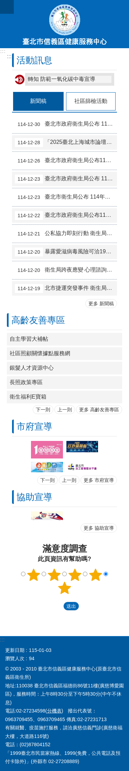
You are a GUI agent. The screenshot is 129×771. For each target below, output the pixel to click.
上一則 (64, 409)
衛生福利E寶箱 (28, 397)
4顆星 (95, 574)
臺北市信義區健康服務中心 (64, 24)
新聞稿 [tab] (38, 101)
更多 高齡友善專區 (99, 409)
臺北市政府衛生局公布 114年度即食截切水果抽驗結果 (66, 124)
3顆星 (74, 574)
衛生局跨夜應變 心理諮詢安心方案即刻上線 (66, 270)
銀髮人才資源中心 (32, 368)
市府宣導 (34, 426)
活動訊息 (34, 60)
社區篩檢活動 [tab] (90, 101)
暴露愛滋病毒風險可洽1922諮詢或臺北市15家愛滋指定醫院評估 (66, 251)
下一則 (43, 409)
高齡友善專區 (38, 320)
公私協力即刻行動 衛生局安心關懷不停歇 (66, 233)
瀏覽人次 (14, 658)
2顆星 (54, 574)
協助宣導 (34, 497)
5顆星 (64, 587)
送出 (56, 606)
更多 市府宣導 (99, 480)
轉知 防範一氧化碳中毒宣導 (61, 79)
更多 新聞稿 (101, 303)
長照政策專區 (26, 382)
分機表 (54, 711)
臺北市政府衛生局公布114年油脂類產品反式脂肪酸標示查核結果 (66, 215)
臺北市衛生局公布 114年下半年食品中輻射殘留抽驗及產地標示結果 (66, 197)
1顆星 (33, 574)
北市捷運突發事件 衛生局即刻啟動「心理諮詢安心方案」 (66, 288)
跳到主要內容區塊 (3, 3)
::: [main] (9, 56)
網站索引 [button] (7, 7)
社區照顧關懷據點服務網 (40, 353)
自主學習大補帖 (29, 339)
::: (3, 51)
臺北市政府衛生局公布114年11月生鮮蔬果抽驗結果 (66, 160)
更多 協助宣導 (99, 528)
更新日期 (14, 650)
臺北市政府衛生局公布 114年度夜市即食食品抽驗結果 (66, 179)
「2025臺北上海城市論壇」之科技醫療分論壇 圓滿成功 (66, 142)
